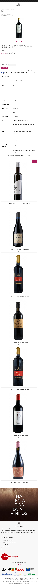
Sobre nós (3, 578)
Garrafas (4, 64)
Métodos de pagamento (10, 578)
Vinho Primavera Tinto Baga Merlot (19, 203)
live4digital (18, 581)
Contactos (26, 579)
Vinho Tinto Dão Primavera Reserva (19, 249)
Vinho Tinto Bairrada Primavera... (19, 296)
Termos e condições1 (20, 578)
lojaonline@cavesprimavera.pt (9, 550)
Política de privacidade (29, 578)
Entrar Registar (31, 1)
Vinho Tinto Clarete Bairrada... (19, 482)
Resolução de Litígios (19, 579)
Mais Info (19, 80)
